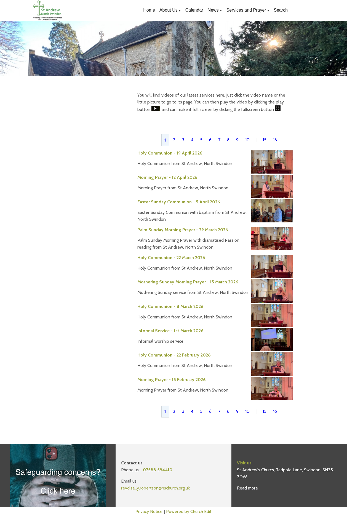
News (213, 10)
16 (275, 139)
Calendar (194, 10)
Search (281, 10)
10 (247, 139)
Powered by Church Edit (189, 511)
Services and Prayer (246, 10)
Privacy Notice (148, 511)
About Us (168, 10)
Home (149, 10)
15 (264, 139)
